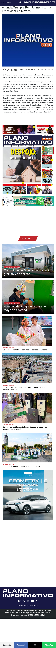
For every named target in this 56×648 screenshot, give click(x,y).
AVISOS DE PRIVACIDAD (36, 615)
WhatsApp (49, 645)
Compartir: (7, 645)
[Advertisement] (28, 219)
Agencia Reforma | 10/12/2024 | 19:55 (36, 69)
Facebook (21, 645)
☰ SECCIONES (6, 2)
